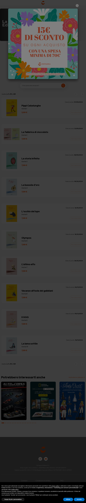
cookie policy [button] (14, 489)
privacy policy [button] (55, 486)
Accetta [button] (79, 499)
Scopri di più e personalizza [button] (13, 499)
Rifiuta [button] (68, 499)
